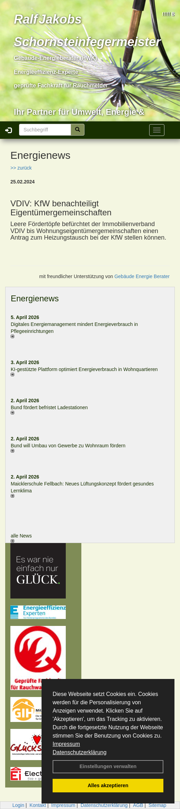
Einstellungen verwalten (108, 766)
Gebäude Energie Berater (142, 276)
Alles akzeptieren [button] (108, 785)
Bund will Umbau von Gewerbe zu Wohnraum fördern (68, 445)
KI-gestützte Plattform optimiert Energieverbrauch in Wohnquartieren (84, 369)
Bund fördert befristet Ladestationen (49, 407)
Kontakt (37, 805)
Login (18, 805)
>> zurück (21, 168)
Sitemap (157, 805)
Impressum (66, 744)
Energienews (35, 298)
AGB (138, 805)
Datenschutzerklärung (80, 752)
